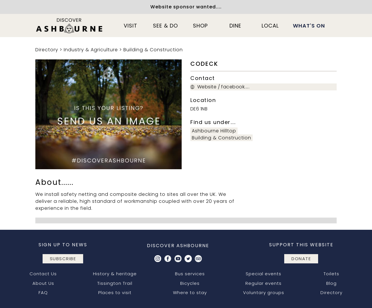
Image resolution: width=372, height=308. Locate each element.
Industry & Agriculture (91, 49)
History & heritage (115, 274)
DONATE (301, 259)
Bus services (190, 274)
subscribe (63, 259)
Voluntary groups (263, 292)
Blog (331, 283)
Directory (46, 49)
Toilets (331, 274)
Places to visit (115, 292)
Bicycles (190, 283)
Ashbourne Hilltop (214, 130)
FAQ (43, 292)
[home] (69, 25)
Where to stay (190, 292)
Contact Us (43, 274)
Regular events (263, 283)
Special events (263, 274)
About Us (43, 283)
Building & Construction (153, 49)
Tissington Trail (114, 283)
